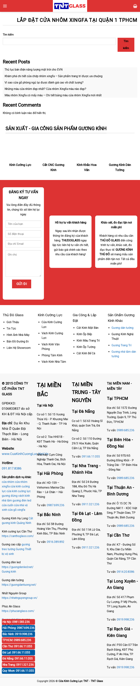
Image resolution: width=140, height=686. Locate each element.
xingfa (21, 509)
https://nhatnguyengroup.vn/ (20, 598)
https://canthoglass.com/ (18, 536)
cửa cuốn (7, 505)
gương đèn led (22, 500)
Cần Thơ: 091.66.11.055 (17, 646)
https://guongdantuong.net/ (19, 584)
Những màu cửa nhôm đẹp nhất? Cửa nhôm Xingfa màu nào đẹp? (45, 89)
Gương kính (9, 571)
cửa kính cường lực (19, 491)
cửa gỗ (12, 509)
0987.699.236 (55, 505)
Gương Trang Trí (121, 345)
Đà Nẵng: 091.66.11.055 (17, 658)
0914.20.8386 (125, 571)
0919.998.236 (125, 619)
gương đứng (10, 495)
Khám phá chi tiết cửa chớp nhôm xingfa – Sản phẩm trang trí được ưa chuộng (53, 76)
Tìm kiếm (8, 34)
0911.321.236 (90, 504)
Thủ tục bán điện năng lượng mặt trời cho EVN (34, 69)
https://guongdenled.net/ (18, 567)
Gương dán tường (122, 328)
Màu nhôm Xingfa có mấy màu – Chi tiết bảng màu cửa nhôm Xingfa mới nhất (53, 95)
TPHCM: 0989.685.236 (16, 640)
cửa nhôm (8, 482)
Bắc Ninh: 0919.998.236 (17, 634)
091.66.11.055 (91, 456)
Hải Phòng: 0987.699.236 (18, 628)
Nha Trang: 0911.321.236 (18, 664)
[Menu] (5, 5)
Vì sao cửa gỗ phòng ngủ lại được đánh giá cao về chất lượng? (44, 82)
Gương (20, 549)
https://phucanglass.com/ (18, 611)
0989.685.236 (125, 430)
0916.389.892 (55, 542)
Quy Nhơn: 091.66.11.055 (18, 671)
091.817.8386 (12, 468)
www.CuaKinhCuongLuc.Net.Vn (25, 454)
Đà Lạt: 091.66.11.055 (16, 652)
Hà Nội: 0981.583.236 (16, 622)
